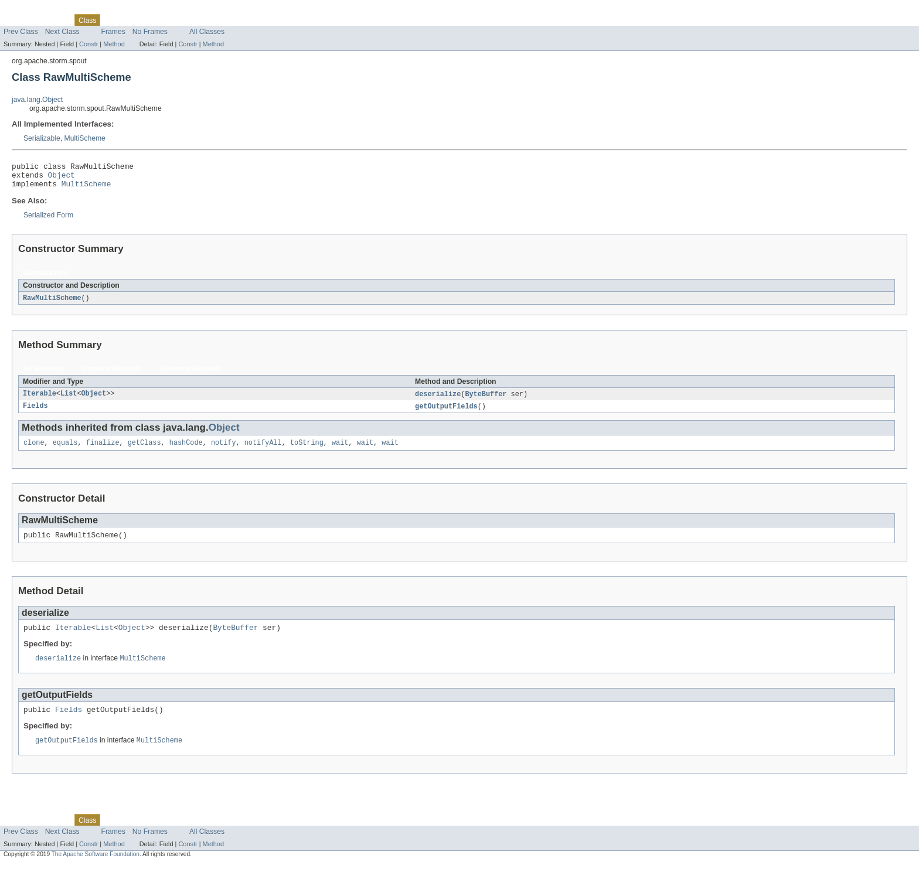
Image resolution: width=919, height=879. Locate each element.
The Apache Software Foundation (95, 869)
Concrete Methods (191, 374)
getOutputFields (446, 413)
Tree (134, 20)
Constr (88, 43)
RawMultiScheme (52, 303)
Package (54, 20)
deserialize (438, 400)
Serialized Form (48, 220)
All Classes (206, 32)
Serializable (41, 138)
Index (200, 20)
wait (340, 450)
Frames (113, 32)
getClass (144, 450)
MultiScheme (84, 138)
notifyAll (263, 450)
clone (34, 450)
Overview (18, 20)
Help (223, 20)
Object (61, 178)
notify (223, 450)
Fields (35, 413)
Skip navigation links (32, 10)
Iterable (39, 400)
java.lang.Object (37, 100)
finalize (103, 450)
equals (65, 450)
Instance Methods (111, 374)
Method (113, 43)
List (68, 400)
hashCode (186, 450)
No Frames (150, 32)
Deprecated (166, 20)
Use (113, 20)
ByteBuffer (485, 400)
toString (307, 450)
